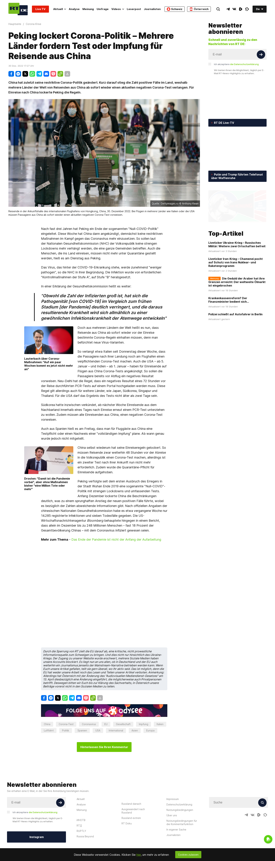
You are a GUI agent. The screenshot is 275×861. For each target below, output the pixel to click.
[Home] (18, 9)
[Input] (237, 54)
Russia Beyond (85, 836)
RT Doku (127, 823)
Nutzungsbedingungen (179, 809)
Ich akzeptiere (236, 64)
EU (106, 724)
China (47, 724)
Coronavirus (89, 724)
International (116, 730)
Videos (117, 9)
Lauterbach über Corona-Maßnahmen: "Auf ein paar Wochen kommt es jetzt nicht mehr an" (48, 364)
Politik (65, 730)
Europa (150, 730)
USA (97, 730)
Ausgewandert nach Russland (133, 811)
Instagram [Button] (36, 837)
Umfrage (103, 9)
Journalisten (152, 9)
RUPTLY (81, 830)
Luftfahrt (49, 730)
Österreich (199, 9)
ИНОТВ (81, 820)
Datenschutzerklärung (179, 804)
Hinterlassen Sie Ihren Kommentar (104, 747)
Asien (135, 730)
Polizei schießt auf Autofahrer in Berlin (235, 314)
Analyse (74, 9)
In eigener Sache (176, 829)
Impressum (172, 799)
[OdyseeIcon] (247, 9)
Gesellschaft (123, 724)
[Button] (261, 54)
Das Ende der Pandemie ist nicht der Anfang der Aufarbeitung (116, 539)
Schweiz (174, 9)
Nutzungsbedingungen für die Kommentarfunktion (181, 822)
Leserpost (134, 9)
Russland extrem (131, 817)
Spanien (82, 730)
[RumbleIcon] (240, 9)
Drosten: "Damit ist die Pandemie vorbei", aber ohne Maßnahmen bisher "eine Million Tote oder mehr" (47, 484)
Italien (160, 724)
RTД (79, 825)
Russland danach (131, 803)
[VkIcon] (234, 9)
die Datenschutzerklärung (244, 64)
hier (138, 854)
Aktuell (59, 9)
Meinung (88, 9)
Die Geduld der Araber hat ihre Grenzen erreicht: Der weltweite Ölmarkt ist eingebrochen (237, 282)
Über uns (171, 815)
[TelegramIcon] (228, 9)
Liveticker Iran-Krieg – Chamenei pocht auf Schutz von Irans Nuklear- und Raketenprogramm (235, 262)
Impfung (143, 724)
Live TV (40, 9)
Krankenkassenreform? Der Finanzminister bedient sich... (228, 299)
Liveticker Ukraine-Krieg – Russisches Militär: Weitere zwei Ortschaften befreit (237, 244)
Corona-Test (66, 724)
